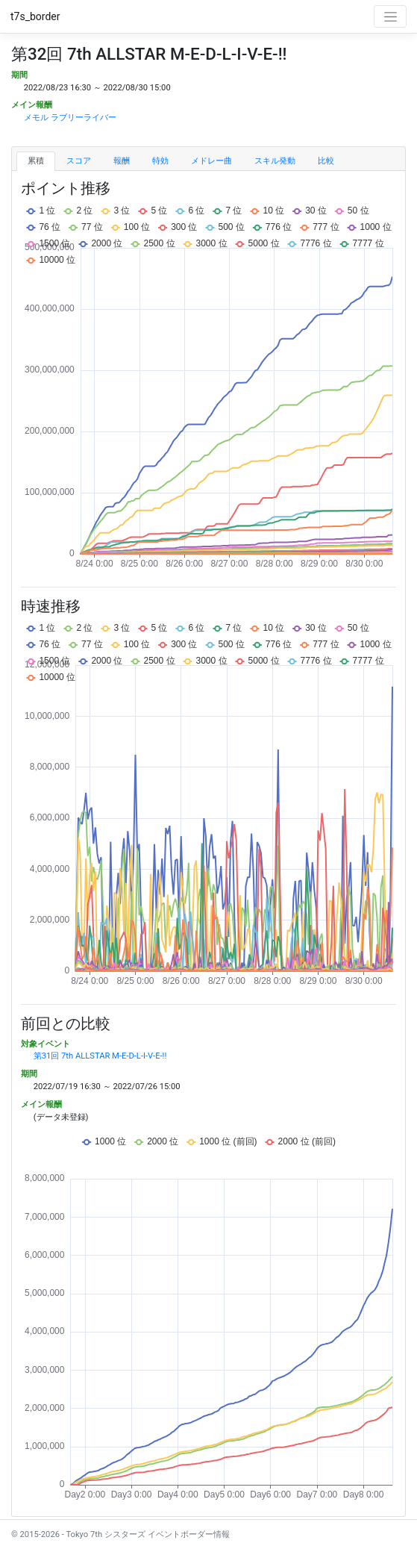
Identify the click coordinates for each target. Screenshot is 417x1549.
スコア (78, 161)
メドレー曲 (211, 161)
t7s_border (35, 16)
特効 (160, 161)
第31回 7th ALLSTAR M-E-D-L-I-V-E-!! (100, 1056)
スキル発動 (274, 161)
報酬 (121, 161)
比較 (326, 161)
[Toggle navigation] (390, 16)
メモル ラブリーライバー (70, 117)
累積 (36, 161)
